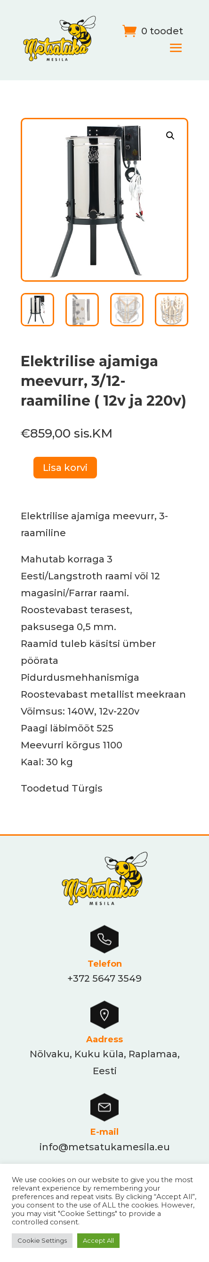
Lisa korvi (65, 467)
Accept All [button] (98, 1240)
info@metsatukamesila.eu (105, 1147)
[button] (170, 135)
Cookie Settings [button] (42, 1240)
